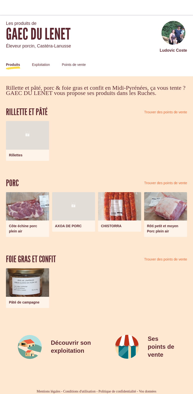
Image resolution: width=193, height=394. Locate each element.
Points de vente (74, 65)
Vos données (147, 391)
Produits (13, 65)
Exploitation (41, 65)
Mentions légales (48, 391)
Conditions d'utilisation (79, 391)
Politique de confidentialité (117, 391)
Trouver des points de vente (165, 112)
